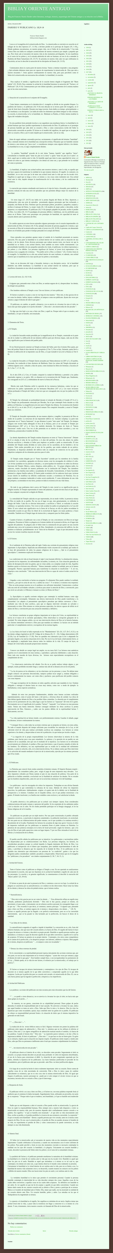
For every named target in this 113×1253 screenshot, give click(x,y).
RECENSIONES (90, 441)
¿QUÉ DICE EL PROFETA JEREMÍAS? (94, 94)
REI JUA (88, 449)
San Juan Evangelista (91, 477)
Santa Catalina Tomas (92, 491)
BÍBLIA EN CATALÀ (92, 214)
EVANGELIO (89, 289)
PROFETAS (89, 428)
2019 (87, 66)
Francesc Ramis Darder (93, 157)
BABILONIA (89, 209)
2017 (87, 72)
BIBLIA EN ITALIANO (92, 219)
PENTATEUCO (90, 407)
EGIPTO (88, 270)
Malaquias (88, 366)
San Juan (88, 475)
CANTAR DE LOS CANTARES (95, 223)
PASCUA (88, 403)
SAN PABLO (89, 482)
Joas (87, 341)
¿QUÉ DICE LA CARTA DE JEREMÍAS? (95, 102)
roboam (88, 459)
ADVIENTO (89, 184)
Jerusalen (88, 329)
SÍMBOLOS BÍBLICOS (92, 514)
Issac (87, 325)
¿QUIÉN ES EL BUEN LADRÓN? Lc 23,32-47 (94, 106)
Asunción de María (91, 205)
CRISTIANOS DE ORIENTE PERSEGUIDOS (94, 249)
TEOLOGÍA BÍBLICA (92, 523)
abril (89, 118)
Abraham (88, 180)
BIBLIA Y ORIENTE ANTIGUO (39, 8)
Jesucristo (88, 334)
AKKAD (88, 186)
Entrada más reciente (14, 1231)
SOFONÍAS (89, 516)
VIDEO (88, 527)
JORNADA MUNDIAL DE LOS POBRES (94, 98)
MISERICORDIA (91, 382)
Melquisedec (89, 378)
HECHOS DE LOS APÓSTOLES (95, 309)
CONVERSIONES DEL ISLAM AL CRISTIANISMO (95, 243)
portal (87, 416)
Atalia (87, 207)
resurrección (89, 452)
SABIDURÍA (89, 461)
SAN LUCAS (89, 479)
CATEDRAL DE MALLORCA (94, 239)
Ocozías (88, 396)
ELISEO (88, 275)
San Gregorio (89, 472)
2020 (87, 64)
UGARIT (88, 525)
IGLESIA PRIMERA (91, 318)
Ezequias (88, 296)
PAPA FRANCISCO (91, 400)
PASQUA (88, 405)
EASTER (88, 263)
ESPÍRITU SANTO (91, 280)
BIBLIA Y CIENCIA (91, 221)
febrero (90, 123)
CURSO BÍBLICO (91, 257)
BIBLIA (88, 212)
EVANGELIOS (46, 1218)
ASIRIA (88, 203)
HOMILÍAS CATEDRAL (93, 316)
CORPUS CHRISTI (91, 246)
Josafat (88, 345)
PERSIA (88, 409)
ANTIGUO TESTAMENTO (93, 191)
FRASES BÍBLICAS (91, 303)
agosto (90, 85)
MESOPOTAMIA (91, 380)
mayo (89, 115)
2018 (87, 69)
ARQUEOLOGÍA (91, 198)
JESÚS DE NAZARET (56, 1218)
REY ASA (88, 456)
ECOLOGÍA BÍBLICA (92, 266)
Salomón (88, 465)
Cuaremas (88, 253)
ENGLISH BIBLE (91, 277)
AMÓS (88, 189)
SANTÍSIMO (89, 500)
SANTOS (88, 502)
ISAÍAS (88, 323)
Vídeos (88, 539)
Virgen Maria (89, 541)
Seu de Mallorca (90, 511)
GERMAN (89, 305)
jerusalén (88, 332)
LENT (87, 348)
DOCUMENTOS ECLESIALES (94, 260)
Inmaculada (89, 320)
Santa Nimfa (89, 498)
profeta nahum (90, 425)
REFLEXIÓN (89, 443)
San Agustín (89, 470)
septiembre (91, 82)
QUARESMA (89, 436)
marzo (89, 120)
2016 (87, 129)
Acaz (87, 182)
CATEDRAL (89, 234)
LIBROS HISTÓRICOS (92, 356)
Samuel (88, 468)
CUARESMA (89, 255)
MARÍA (88, 373)
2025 (87, 50)
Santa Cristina (89, 493)
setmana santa (89, 507)
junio (89, 91)
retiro (87, 454)
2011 (87, 143)
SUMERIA (89, 518)
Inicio (44, 1231)
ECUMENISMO (90, 268)
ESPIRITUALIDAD (19, 1218)
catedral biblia (89, 236)
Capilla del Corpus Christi (93, 227)
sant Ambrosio (90, 486)
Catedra (88, 232)
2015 (87, 132)
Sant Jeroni (89, 488)
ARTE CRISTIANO (91, 200)
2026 (87, 47)
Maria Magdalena (90, 376)
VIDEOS (88, 537)
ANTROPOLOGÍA (91, 193)
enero (89, 126)
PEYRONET (89, 414)
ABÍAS (88, 177)
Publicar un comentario (16, 1227)
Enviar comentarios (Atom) (22, 1234)
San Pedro (88, 484)
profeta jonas (89, 423)
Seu (87, 509)
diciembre (90, 74)
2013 (87, 137)
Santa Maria (89, 495)
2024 (87, 53)
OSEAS (88, 398)
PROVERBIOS (90, 430)
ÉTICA (26, 1218)
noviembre (91, 77)
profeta (88, 421)
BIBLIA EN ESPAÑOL (92, 216)
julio (89, 88)
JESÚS (88, 336)
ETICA (88, 284)
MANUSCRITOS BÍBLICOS (94, 371)
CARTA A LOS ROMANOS (93, 229)
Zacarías (88, 544)
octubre (90, 80)
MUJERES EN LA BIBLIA (93, 385)
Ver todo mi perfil (89, 170)
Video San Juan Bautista (92, 534)
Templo (88, 521)
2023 (87, 55)
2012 (87, 140)
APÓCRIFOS (89, 196)
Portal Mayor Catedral (92, 419)
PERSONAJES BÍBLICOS (69, 1218)
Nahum (88, 391)
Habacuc (88, 307)
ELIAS (88, 273)
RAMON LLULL (90, 439)
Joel (87, 343)
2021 (87, 61)
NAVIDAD (89, 393)
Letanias (88, 350)
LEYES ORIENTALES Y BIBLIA (95, 352)
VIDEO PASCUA (91, 532)
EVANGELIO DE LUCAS (35, 1218)
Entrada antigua (73, 1231)
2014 (87, 135)
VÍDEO (88, 530)
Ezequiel (88, 298)
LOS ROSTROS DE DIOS (93, 364)
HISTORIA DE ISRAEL (92, 313)
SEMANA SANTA (91, 505)
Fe (86, 300)
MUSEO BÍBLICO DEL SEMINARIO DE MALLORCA (94, 388)
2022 (87, 58)
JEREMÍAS (89, 327)
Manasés (88, 369)
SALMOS (88, 463)
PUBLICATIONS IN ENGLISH (94, 432)
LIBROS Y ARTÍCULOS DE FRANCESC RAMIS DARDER (94, 359)
